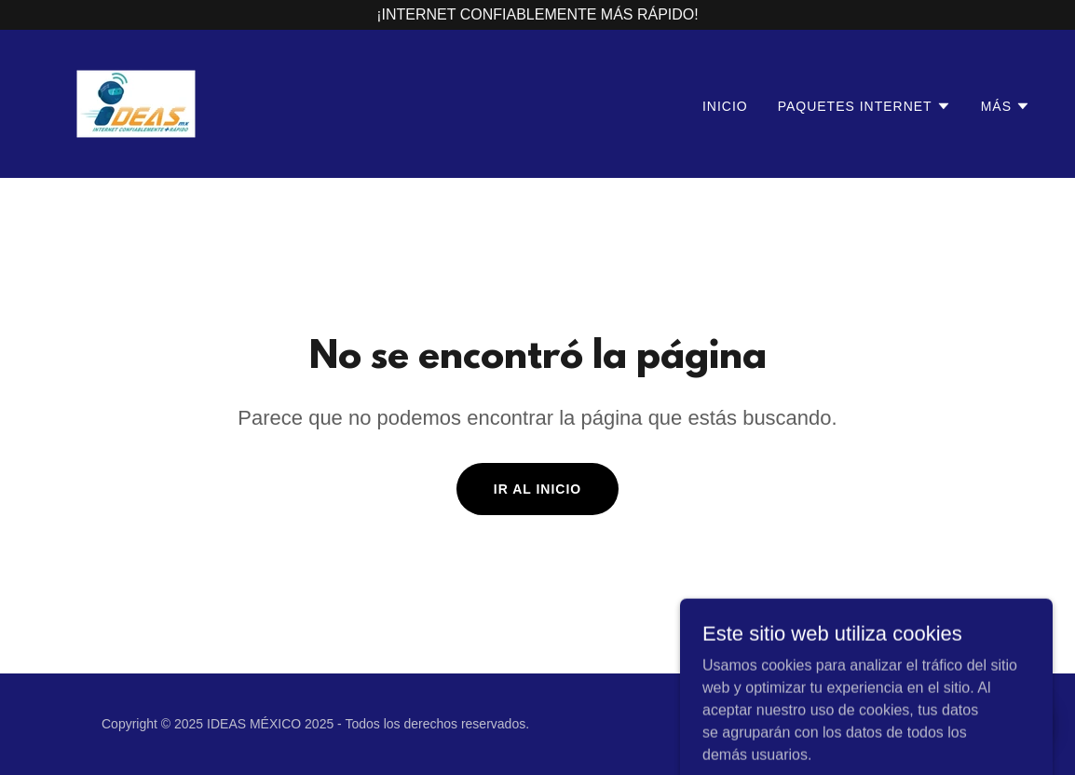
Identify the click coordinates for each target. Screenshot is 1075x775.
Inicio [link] (725, 106)
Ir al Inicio (537, 489)
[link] (136, 103)
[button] (864, 106)
